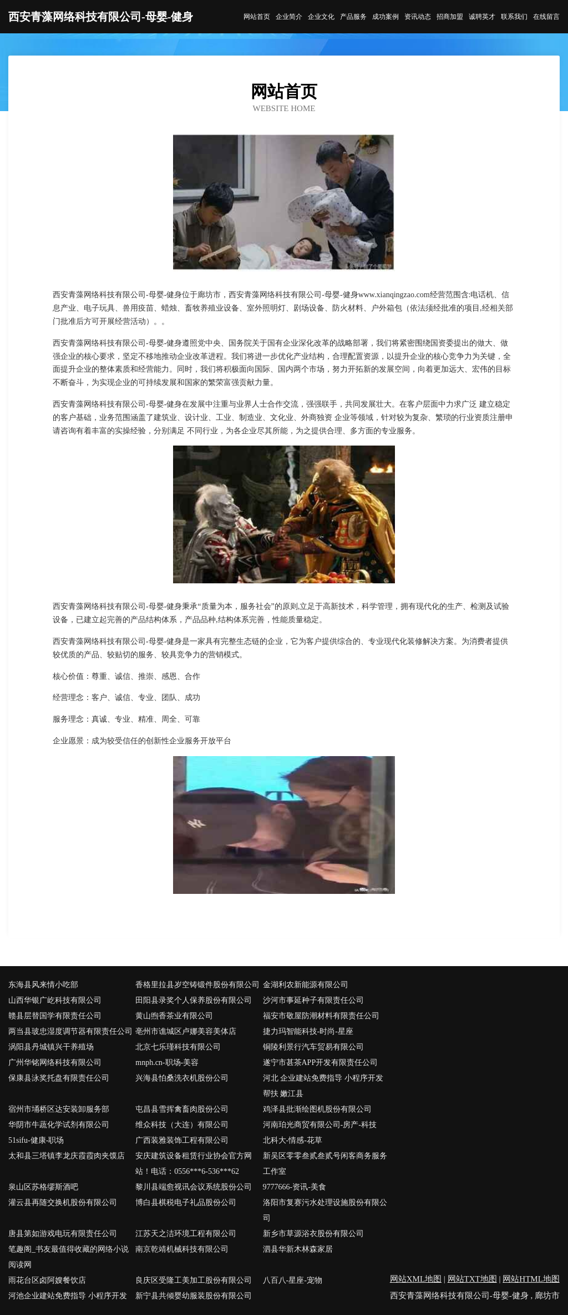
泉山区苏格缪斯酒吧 (43, 1187)
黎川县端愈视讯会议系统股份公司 (193, 1187)
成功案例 (385, 16)
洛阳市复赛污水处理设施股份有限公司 (325, 1210)
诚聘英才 (482, 16)
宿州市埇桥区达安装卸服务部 (58, 1109)
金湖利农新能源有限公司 (305, 985)
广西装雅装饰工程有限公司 (182, 1140)
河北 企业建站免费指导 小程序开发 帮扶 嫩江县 (323, 1086)
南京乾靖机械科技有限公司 (182, 1249)
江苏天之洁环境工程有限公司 (185, 1233)
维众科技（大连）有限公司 (182, 1125)
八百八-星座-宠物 (292, 1280)
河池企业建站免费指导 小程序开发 (67, 1296)
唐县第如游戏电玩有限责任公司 (62, 1233)
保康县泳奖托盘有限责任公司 (58, 1078)
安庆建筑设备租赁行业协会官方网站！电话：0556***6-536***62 (193, 1164)
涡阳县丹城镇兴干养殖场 (51, 1047)
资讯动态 (417, 16)
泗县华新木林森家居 (298, 1249)
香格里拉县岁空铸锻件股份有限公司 (197, 985)
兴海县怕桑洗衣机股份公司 (182, 1078)
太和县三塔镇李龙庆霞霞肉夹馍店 (66, 1156)
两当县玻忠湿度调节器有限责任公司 (70, 1031)
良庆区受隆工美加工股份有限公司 (193, 1280)
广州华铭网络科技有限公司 (55, 1062)
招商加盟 (450, 16)
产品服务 (353, 16)
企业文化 (321, 16)
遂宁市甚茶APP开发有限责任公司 (320, 1062)
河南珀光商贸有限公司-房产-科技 (320, 1125)
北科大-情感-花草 (292, 1140)
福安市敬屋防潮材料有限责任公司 (321, 1016)
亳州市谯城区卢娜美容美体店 (185, 1031)
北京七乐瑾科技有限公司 (178, 1047)
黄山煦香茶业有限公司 (174, 1016)
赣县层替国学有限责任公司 (55, 1016)
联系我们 (514, 16)
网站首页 (257, 16)
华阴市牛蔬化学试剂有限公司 (58, 1125)
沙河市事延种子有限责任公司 (313, 1000)
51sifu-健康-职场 (36, 1140)
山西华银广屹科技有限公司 (55, 1000)
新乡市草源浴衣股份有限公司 (313, 1233)
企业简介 (289, 16)
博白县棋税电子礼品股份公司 (185, 1202)
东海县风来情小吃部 (43, 985)
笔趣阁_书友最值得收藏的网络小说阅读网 (68, 1257)
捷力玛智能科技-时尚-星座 (308, 1031)
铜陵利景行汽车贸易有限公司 (313, 1047)
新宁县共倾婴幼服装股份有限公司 (193, 1296)
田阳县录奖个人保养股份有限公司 (193, 1000)
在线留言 (546, 16)
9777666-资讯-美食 (294, 1187)
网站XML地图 (416, 1278)
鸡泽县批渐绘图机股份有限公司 (317, 1109)
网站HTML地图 (531, 1278)
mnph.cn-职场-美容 (167, 1062)
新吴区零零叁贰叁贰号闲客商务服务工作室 (325, 1164)
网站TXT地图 (472, 1278)
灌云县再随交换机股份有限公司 (62, 1202)
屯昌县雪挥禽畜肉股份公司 (182, 1109)
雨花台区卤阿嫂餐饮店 (47, 1280)
